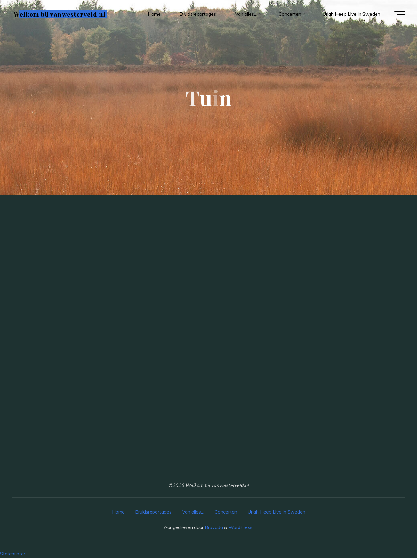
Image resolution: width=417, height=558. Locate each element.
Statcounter (12, 554)
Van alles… (193, 512)
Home (118, 512)
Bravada (213, 527)
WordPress (241, 527)
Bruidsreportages (153, 512)
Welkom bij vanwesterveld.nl (60, 14)
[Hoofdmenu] (399, 14)
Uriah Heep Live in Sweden (276, 512)
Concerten (226, 512)
